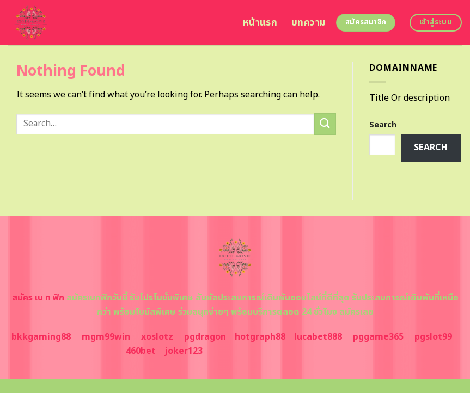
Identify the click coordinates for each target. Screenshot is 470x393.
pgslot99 (433, 336)
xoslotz (157, 336)
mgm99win (106, 336)
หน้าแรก (260, 22)
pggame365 (378, 336)
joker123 (183, 351)
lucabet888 (318, 336)
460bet (141, 351)
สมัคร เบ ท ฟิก (38, 297)
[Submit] (325, 123)
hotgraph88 (260, 336)
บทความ (308, 22)
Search (382, 125)
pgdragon (205, 336)
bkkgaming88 (41, 336)
